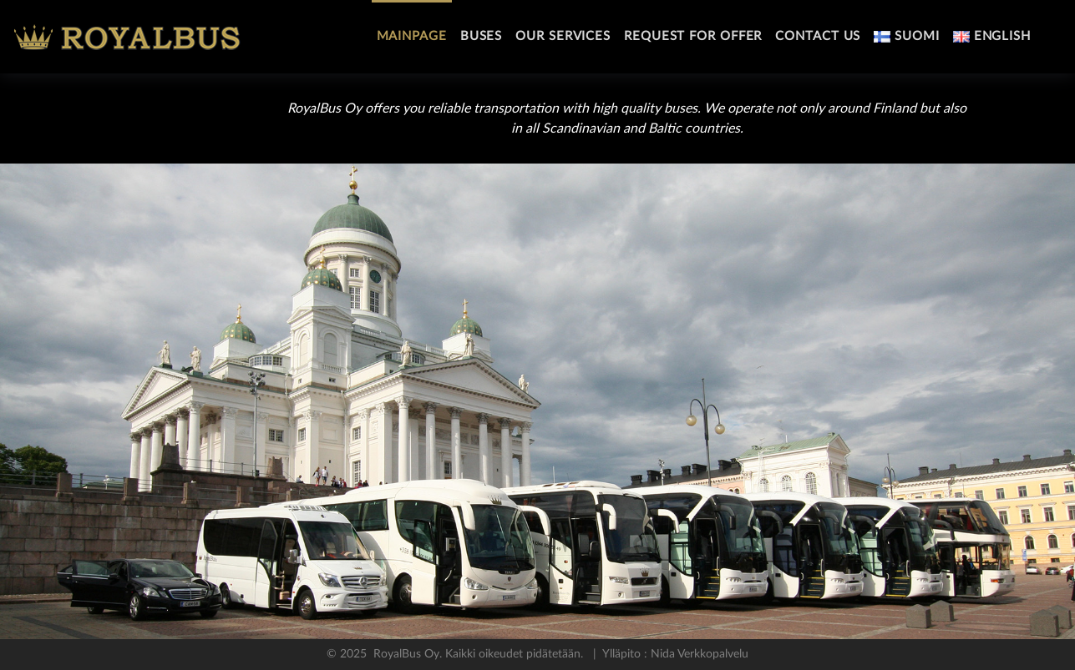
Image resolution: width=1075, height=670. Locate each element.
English (992, 36)
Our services (563, 36)
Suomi (906, 36)
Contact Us (817, 36)
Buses (481, 36)
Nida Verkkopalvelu (697, 654)
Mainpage (412, 36)
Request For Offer (693, 36)
